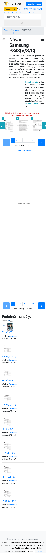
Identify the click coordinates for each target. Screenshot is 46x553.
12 (33, 140)
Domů (6, 30)
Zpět (14, 33)
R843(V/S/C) (8, 477)
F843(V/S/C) (8, 428)
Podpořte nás (10, 9)
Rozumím (30, 551)
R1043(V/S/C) (9, 453)
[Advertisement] (21, 277)
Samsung (15, 30)
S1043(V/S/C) (9, 356)
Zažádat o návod (34, 4)
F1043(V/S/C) (9, 404)
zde (40, 101)
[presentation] (44, 125)
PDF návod (12, 3)
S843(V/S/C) (8, 380)
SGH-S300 (7, 332)
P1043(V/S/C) (9, 501)
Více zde (38, 551)
